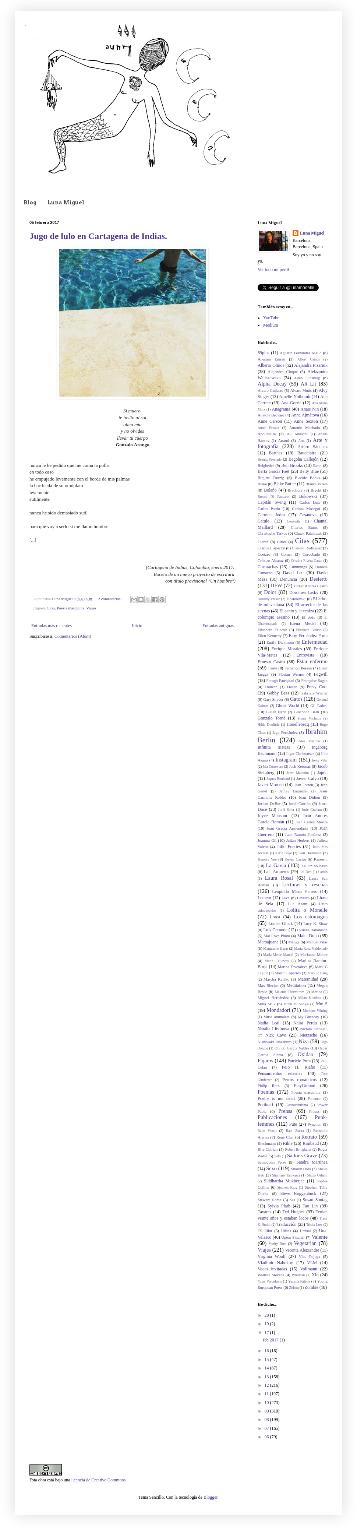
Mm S (322, 1003)
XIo (315, 1274)
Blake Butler (284, 483)
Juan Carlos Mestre (311, 822)
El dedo (308, 617)
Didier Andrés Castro (311, 586)
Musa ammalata (277, 1016)
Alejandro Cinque (282, 371)
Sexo (271, 1168)
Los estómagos (311, 916)
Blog (30, 202)
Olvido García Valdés (292, 1048)
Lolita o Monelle (307, 910)
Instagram (286, 760)
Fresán (292, 687)
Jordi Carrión (300, 803)
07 (267, 1428)
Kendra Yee (267, 859)
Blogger (211, 1497)
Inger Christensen (300, 753)
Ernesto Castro (271, 661)
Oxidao (305, 1054)
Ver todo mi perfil (273, 269)
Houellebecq (298, 724)
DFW (276, 585)
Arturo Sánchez (312, 446)
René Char (285, 1137)
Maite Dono (308, 935)
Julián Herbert (298, 840)
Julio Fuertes (289, 846)
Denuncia (288, 579)
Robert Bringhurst (298, 1149)
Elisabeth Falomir (272, 629)
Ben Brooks (292, 465)
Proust (314, 1111)
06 (267, 1436)
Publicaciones (272, 1117)
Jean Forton (303, 784)
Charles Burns (304, 527)
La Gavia (276, 865)
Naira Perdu (305, 1023)
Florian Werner (291, 674)
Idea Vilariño (309, 741)
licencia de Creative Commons (98, 1479)
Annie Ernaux (268, 428)
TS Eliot (265, 1230)
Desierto (319, 579)
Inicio (137, 625)
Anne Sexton (306, 421)
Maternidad (308, 979)
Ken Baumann (310, 853)
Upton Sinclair (293, 1237)
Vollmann (308, 1269)
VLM (312, 1262)
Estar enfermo (312, 661)
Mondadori (278, 1010)
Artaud (283, 440)
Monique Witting (315, 1011)
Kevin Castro (295, 859)
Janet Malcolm (298, 773)
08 (267, 1419)
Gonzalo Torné (271, 718)
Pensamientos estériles (280, 1073)
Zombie (311, 1287)
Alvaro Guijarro (270, 390)
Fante (272, 668)
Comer (286, 554)
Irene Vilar (320, 760)
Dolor (270, 592)
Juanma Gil (267, 840)
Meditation (296, 985)
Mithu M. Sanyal (296, 1004)
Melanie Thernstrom (289, 992)
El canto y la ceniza (296, 610)
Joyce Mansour (272, 815)
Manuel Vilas (317, 942)
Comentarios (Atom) (72, 636)
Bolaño (270, 490)
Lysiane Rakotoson (312, 930)
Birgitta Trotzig (271, 477)
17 (267, 1332)
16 (267, 1350)
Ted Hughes (294, 1211)
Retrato (309, 1137)
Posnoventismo (297, 1105)
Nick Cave (275, 1035)
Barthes (275, 453)
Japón (322, 772)
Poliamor (314, 1099)
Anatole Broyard (271, 415)
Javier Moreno (271, 784)
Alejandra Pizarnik (311, 365)
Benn (317, 465)
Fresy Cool (317, 686)
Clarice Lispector (271, 548)
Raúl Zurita (295, 1131)
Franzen (271, 687)
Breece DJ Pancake (273, 497)
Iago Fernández (284, 732)
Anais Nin (309, 409)
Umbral (305, 1231)
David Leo (293, 572)
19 (267, 1323)
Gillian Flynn (276, 712)
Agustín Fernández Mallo (300, 353)
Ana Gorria (291, 402)
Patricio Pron (299, 1060)
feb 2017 (271, 1340)
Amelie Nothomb (294, 396)
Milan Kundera (309, 998)
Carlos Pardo (269, 508)
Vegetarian (305, 1243)
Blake (262, 484)
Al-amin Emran (271, 359)
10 (267, 1402)
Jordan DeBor (269, 803)
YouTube (271, 317)
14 (267, 1368)
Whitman (298, 1275)
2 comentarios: (110, 599)
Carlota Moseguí (306, 508)
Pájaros (265, 1060)
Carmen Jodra (271, 514)
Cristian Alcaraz (271, 560)
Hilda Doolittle (268, 724)
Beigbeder (266, 465)
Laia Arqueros (276, 871)
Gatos (296, 699)
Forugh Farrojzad (280, 680)
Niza (304, 1041)
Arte (301, 441)
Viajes (91, 608)
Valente (320, 1237)
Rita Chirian (268, 1149)
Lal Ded (305, 872)
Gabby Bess (278, 693)
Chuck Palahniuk (308, 533)
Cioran (263, 541)
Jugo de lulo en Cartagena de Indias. (98, 236)
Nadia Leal (268, 1023)
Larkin (323, 872)
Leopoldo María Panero (294, 891)
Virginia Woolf (272, 1256)
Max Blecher (268, 985)
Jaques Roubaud (278, 779)
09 (267, 1411)
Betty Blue (309, 471)
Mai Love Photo (277, 935)
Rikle (288, 1143)
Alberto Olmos (271, 365)
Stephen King (287, 1187)
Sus (292, 1200)
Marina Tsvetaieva (293, 966)
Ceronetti (293, 521)
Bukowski (308, 496)
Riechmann (267, 1143)
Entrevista (305, 655)
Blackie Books (307, 477)
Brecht (316, 490)
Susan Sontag (315, 1199)
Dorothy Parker (269, 599)
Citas (51, 608)
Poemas (266, 1092)
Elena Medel (303, 623)
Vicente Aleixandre (302, 1250)
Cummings (298, 566)
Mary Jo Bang (317, 973)
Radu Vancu (267, 1131)
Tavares (264, 1211)
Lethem (264, 897)
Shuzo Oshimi (317, 1175)
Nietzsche (308, 1035)
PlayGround (304, 1085)
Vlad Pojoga (309, 1256)
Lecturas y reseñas (305, 884)
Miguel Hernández (273, 997)
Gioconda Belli (306, 712)
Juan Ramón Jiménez (303, 834)
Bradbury (295, 490)
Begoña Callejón (304, 459)
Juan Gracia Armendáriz (287, 828)
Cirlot (281, 541)
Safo (277, 1156)
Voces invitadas (272, 1269)
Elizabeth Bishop (308, 630)
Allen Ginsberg (307, 378)
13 (267, 1376)
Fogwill (321, 674)
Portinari (265, 1104)
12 (267, 1385)
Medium (270, 325)
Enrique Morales (287, 648)
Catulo (263, 521)
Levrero (303, 898)
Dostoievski (296, 599)
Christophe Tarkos (272, 533)
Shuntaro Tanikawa (286, 1175)
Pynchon (315, 1124)
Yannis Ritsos (299, 1281)
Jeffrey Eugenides (293, 791)
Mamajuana (268, 942)
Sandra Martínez (312, 1162)
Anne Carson (270, 421)
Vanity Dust (277, 1244)
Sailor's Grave (302, 1155)
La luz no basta (314, 866)
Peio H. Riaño (298, 1067)
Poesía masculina (70, 608)
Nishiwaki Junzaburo (274, 1042)
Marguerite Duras (275, 948)
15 (267, 1359)
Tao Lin (310, 1206)
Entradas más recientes (51, 625)
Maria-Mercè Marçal (278, 955)
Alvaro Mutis (301, 390)
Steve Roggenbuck (298, 1193)
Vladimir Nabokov (275, 1262)
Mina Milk (266, 1004)
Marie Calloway (277, 961)
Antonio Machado (304, 427)
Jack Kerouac (300, 766)
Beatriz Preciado (270, 459)
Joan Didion (309, 797)
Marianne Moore (314, 954)
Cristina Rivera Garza (306, 561)
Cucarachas (268, 566)
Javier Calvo (307, 778)
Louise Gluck (280, 923)
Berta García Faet (273, 471)
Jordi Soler (286, 810)
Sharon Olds (301, 1169)
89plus (263, 352)
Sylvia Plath (279, 1206)
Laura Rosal (279, 878)
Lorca (275, 916)
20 (267, 1315)
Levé (286, 898)
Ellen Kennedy (270, 635)
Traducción (286, 1224)
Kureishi (321, 859)
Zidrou (293, 1287)
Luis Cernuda (275, 929)
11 (267, 1393)
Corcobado (311, 554)
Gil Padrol (319, 705)
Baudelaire (307, 453)
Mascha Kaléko (276, 979)
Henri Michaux (309, 718)
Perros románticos (299, 1079)
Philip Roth (269, 1085)
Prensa (285, 1111)
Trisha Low (314, 1225)
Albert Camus (308, 359)
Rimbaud (311, 1143)
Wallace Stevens (271, 1275)
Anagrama (281, 409)
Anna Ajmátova (305, 415)
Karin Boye (283, 853)
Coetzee (264, 554)
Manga (293, 942)
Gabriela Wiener (314, 693)
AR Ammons (297, 434)
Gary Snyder (273, 699)
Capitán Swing (272, 502)
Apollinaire (267, 434)
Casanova (308, 514)
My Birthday (308, 1016)
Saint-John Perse (272, 1162)
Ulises (286, 1230)
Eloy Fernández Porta (308, 635)
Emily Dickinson (280, 642)
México (316, 992)
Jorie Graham (312, 810)
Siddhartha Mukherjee (284, 1180)
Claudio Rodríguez (307, 548)
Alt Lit (308, 384)
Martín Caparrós (288, 973)
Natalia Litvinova (273, 1028)
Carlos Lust (309, 502)
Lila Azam (297, 903)
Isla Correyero (273, 766)
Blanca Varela (316, 484)
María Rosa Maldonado (311, 948)
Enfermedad (315, 642)
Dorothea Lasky (303, 592)
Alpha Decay (272, 384)
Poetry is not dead (276, 1098)
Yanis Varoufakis (270, 1281)
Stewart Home (270, 1199)
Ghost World (287, 705)
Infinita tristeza (274, 747)
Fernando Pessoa (298, 668)
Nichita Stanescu (314, 1029)
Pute (293, 1124)
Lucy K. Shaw (316, 923)
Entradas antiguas (218, 625)
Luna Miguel (65, 202)
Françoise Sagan (314, 680)
